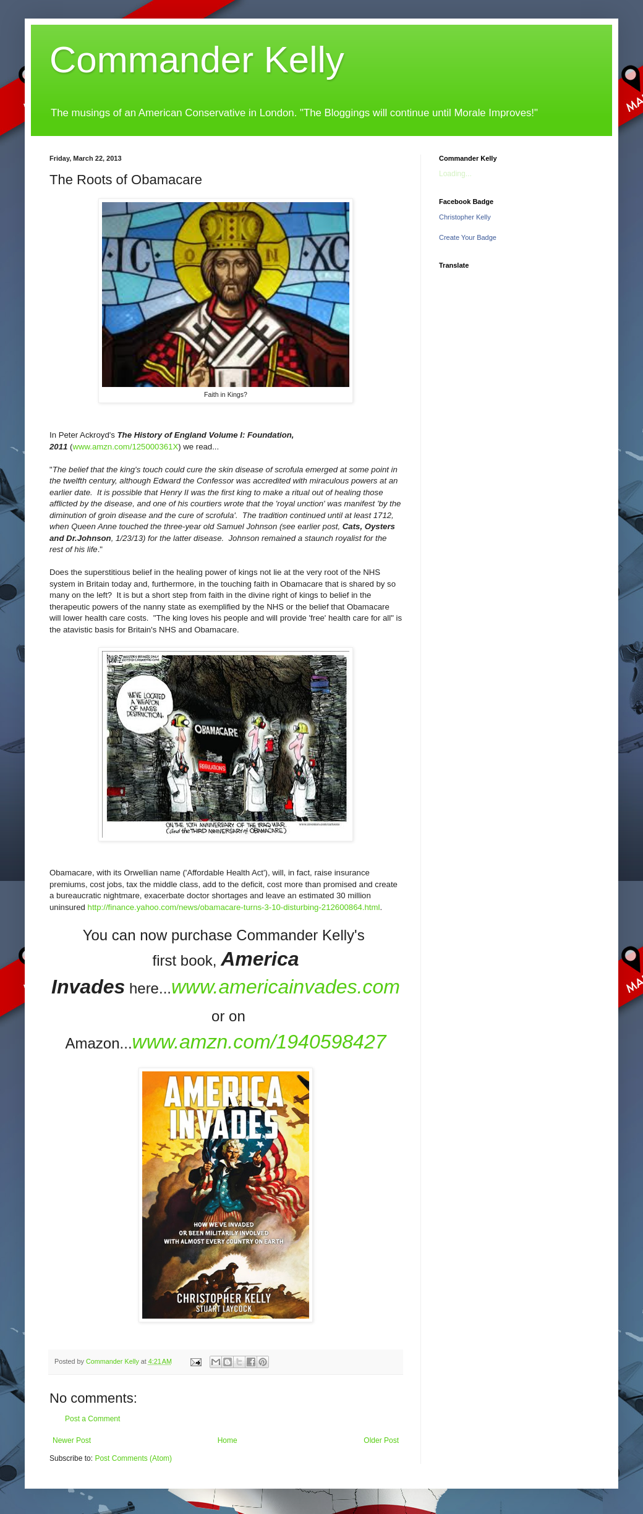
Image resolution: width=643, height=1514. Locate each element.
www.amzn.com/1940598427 (259, 1042)
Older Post (381, 1440)
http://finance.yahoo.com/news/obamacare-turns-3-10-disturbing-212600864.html (234, 907)
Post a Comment (92, 1418)
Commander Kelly (196, 59)
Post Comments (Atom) (133, 1458)
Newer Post (72, 1440)
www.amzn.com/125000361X (125, 446)
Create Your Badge (467, 237)
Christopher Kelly (465, 217)
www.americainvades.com (285, 987)
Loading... (455, 173)
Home (227, 1440)
